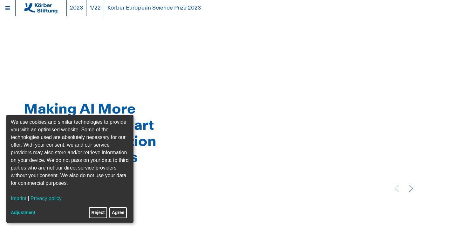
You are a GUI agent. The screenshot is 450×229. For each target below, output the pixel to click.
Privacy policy (46, 198)
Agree (118, 212)
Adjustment (23, 212)
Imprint (18, 198)
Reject (98, 212)
